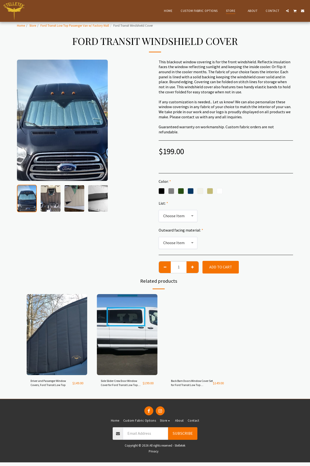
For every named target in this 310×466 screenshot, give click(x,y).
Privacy (153, 455)
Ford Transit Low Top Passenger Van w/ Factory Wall (74, 26)
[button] (287, 10)
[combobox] (178, 216)
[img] (57, 334)
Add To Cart (220, 267)
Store (32, 26)
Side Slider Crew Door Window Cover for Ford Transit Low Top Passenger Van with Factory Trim (120, 385)
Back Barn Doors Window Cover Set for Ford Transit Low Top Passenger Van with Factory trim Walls (189, 385)
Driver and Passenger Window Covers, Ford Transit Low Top (48, 385)
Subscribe (182, 437)
